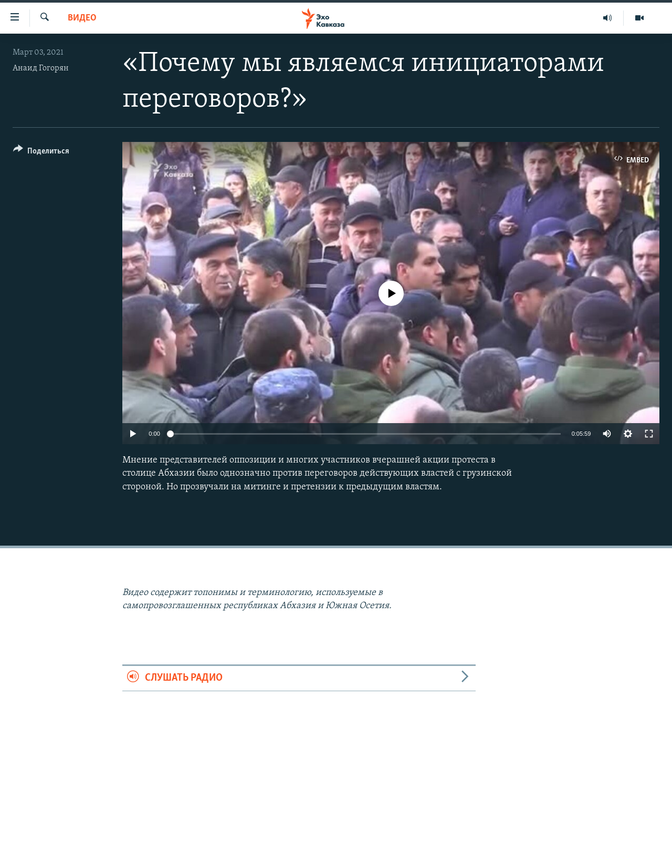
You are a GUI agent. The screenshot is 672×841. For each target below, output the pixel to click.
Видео (82, 18)
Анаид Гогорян (41, 68)
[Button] (41, 152)
